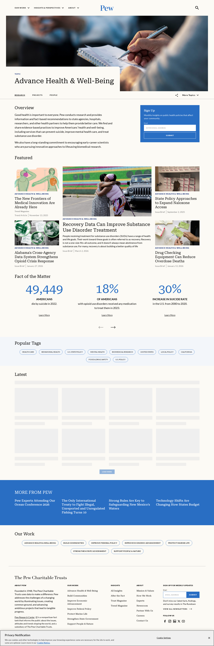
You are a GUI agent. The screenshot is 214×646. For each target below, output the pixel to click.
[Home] (41, 577)
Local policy (167, 352)
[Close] (209, 638)
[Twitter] (179, 621)
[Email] (170, 128)
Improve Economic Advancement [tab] (143, 543)
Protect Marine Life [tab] (179, 543)
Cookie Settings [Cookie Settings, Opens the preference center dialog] (164, 638)
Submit (170, 135)
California (186, 352)
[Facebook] (165, 621)
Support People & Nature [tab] (127, 551)
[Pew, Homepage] (107, 8)
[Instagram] (170, 621)
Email (146, 123)
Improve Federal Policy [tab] (104, 543)
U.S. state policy (75, 352)
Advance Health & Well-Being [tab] (40, 543)
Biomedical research (122, 352)
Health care (28, 352)
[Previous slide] (101, 327)
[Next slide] (113, 327)
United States (146, 352)
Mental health (97, 352)
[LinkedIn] (174, 621)
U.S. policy (121, 359)
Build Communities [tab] (73, 543)
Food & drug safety (98, 359)
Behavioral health (51, 352)
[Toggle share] (177, 95)
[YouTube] (183, 621)
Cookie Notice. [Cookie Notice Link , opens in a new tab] (43, 644)
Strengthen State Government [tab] (89, 551)
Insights (115, 585)
